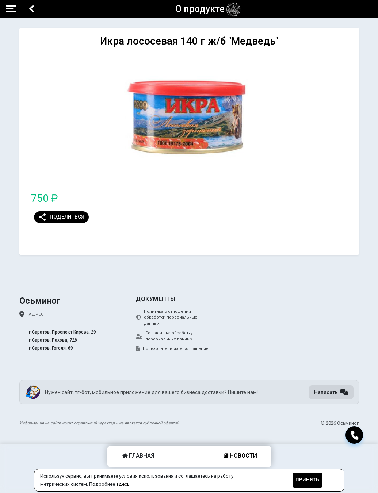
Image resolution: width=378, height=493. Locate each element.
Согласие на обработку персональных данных (164, 336)
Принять (307, 479)
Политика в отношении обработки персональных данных (166, 317)
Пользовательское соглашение (172, 348)
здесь (123, 484)
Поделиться (61, 217)
